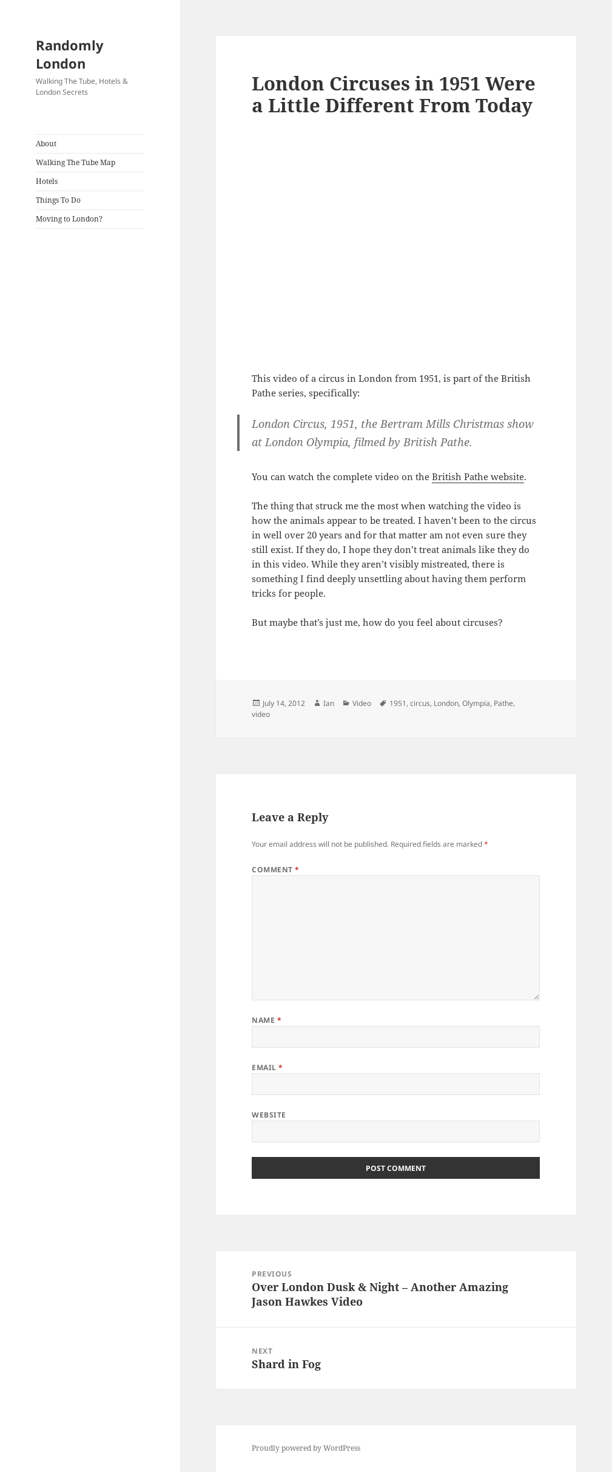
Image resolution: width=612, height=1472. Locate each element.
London (446, 703)
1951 (397, 703)
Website (269, 1115)
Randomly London (70, 54)
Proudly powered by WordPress (306, 1448)
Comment (275, 869)
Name (266, 1020)
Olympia (476, 703)
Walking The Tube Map (75, 162)
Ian (328, 703)
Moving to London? (69, 219)
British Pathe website (478, 476)
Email (267, 1067)
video (261, 714)
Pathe (503, 703)
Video (361, 703)
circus (420, 703)
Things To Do (58, 200)
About (46, 143)
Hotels (47, 181)
